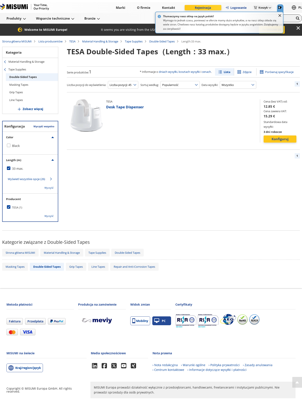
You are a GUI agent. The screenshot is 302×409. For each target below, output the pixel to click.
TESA (72, 41)
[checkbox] (30, 146)
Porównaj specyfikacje (279, 72)
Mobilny (140, 320)
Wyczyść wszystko (43, 126)
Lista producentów (50, 41)
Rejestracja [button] (203, 8)
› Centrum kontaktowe (168, 370)
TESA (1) (17, 207)
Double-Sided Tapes (162, 41)
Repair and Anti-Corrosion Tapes (134, 267)
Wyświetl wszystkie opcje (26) (26, 179)
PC (160, 320)
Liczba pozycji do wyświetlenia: (86, 85)
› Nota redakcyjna (165, 365)
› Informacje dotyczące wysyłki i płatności (217, 370)
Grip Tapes (16, 92)
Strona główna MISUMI (17, 41)
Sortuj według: (149, 85)
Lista (227, 72)
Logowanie (236, 8)
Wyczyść (48, 187)
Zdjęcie (247, 72)
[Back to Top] (297, 382)
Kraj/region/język (28, 368)
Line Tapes (16, 100)
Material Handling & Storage (100, 41)
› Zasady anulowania (257, 365)
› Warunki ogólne (193, 365)
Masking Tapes (18, 85)
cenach (206, 72)
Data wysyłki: (209, 85)
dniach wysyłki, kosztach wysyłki (179, 72)
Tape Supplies (134, 41)
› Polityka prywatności (224, 365)
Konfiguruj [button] (280, 139)
